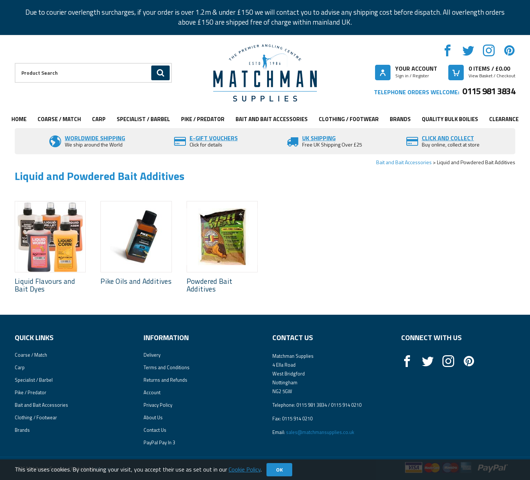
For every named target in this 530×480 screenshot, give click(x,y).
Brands (400, 119)
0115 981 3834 (488, 91)
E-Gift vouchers (214, 138)
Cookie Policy (245, 469)
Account (152, 392)
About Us (153, 417)
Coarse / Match (59, 119)
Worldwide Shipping (95, 138)
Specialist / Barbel (143, 119)
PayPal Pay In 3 (159, 442)
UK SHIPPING (319, 138)
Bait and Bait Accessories (272, 119)
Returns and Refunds (165, 380)
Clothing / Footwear (349, 119)
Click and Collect (448, 138)
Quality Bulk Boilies (450, 119)
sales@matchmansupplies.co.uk (320, 432)
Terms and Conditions (167, 367)
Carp (99, 119)
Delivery (152, 355)
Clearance (504, 119)
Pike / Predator (203, 119)
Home (18, 119)
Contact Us (155, 430)
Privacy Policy (158, 405)
